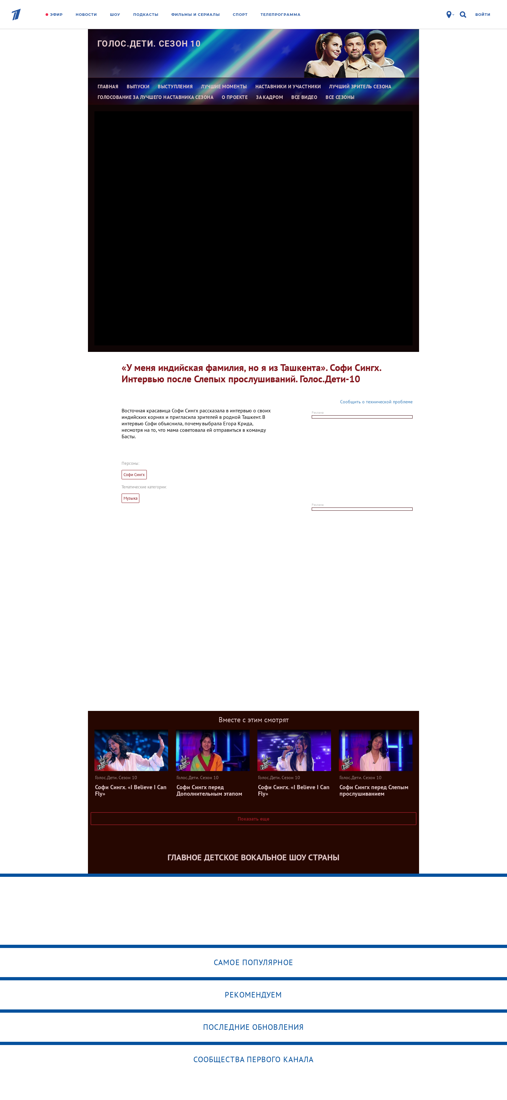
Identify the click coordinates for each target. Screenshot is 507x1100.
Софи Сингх (134, 474)
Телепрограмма (281, 14)
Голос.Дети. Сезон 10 (149, 44)
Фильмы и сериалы (195, 14)
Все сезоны (340, 97)
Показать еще (253, 818)
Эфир (56, 14)
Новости (86, 14)
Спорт (240, 14)
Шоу (115, 14)
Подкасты (145, 14)
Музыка (130, 498)
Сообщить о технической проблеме (376, 402)
